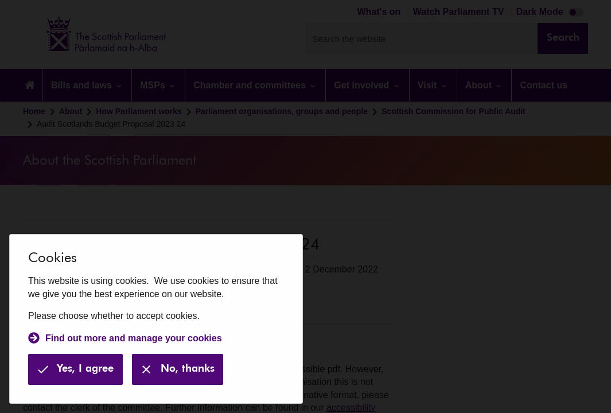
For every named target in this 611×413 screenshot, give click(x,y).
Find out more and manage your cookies (133, 338)
